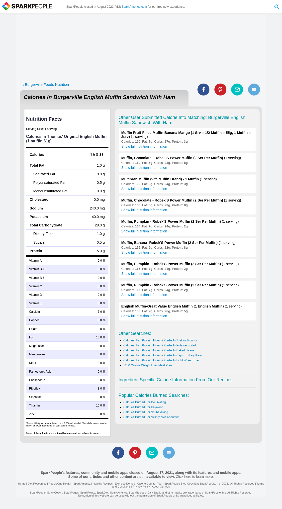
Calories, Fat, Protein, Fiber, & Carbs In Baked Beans (158, 350)
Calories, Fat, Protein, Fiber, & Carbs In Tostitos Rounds (160, 340)
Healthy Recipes (103, 483)
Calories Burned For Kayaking (143, 407)
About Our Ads (161, 486)
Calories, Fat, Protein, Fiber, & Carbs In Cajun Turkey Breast (163, 355)
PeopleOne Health (60, 483)
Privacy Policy (141, 486)
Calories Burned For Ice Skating (144, 402)
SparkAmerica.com (134, 6)
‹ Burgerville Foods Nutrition (46, 84)
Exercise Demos (125, 483)
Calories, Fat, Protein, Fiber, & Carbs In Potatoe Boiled (159, 345)
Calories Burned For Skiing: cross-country (151, 417)
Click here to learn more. (195, 477)
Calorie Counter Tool (149, 483)
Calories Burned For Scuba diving (145, 412)
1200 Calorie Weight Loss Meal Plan (147, 365)
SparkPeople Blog (175, 483)
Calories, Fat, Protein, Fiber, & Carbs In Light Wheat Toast (161, 360)
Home (21, 483)
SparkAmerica (82, 483)
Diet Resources (37, 483)
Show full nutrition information (144, 146)
